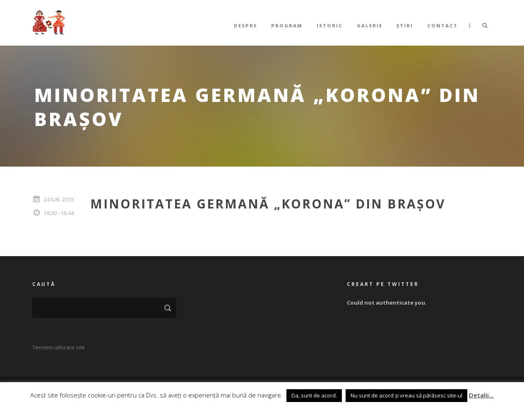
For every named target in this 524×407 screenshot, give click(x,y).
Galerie (369, 25)
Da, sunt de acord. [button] (314, 395)
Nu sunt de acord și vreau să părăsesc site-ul (406, 395)
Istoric (330, 25)
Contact (442, 25)
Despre (245, 25)
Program (287, 25)
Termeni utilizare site (58, 347)
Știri (405, 25)
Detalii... (481, 395)
